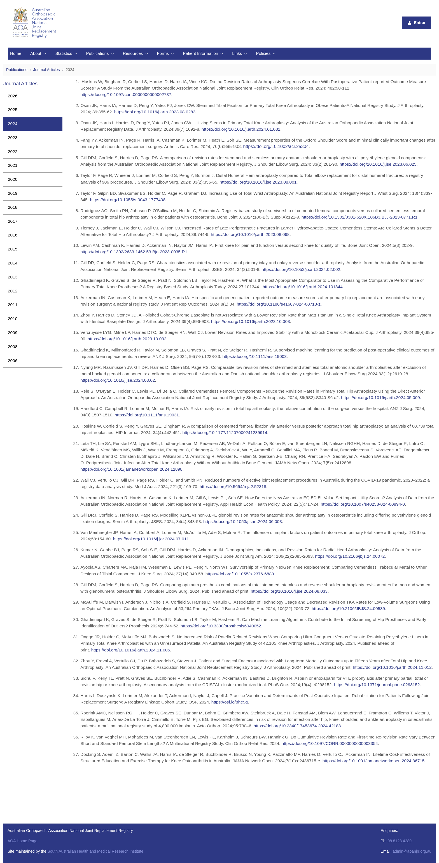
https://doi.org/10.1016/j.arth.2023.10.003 (250, 321)
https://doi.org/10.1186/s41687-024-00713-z (279, 304)
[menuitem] (16, 54)
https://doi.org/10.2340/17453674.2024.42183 (297, 725)
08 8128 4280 (399, 841)
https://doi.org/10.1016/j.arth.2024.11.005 (130, 650)
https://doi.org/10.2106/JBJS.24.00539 (348, 608)
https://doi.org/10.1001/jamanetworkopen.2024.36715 (374, 760)
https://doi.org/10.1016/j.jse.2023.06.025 (378, 164)
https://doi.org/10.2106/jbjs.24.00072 (350, 556)
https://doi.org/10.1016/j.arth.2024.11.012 (392, 667)
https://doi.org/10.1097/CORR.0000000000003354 (330, 743)
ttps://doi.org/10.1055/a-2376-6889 (241, 573)
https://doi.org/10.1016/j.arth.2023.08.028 (153, 111)
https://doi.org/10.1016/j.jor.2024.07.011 (151, 538)
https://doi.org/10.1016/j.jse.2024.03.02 (117, 380)
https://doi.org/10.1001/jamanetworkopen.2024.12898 (131, 469)
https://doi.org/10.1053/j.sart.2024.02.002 (301, 269)
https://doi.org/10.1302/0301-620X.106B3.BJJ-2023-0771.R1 (359, 217)
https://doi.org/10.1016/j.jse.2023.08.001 (258, 182)
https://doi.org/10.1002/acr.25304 (276, 146)
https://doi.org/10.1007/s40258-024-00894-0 (363, 504)
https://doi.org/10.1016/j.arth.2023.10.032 (127, 338)
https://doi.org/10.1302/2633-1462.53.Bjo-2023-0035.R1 (133, 251)
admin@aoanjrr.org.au (412, 851)
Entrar (416, 22)
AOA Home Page (23, 841)
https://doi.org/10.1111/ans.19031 (147, 414)
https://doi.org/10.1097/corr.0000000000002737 (125, 94)
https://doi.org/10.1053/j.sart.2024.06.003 (242, 521)
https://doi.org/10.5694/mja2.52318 (233, 486)
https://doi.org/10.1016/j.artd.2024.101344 (303, 286)
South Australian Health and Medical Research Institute (95, 851)
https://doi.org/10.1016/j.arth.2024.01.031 (241, 129)
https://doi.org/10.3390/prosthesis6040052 (221, 625)
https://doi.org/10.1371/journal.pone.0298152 (377, 684)
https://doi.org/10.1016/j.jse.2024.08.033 (289, 591)
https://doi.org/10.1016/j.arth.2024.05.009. (381, 397)
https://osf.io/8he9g (229, 702)
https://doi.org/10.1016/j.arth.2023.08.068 (250, 234)
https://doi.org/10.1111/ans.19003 (255, 356)
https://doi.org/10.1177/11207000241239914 (224, 432)
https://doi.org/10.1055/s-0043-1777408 (127, 199)
